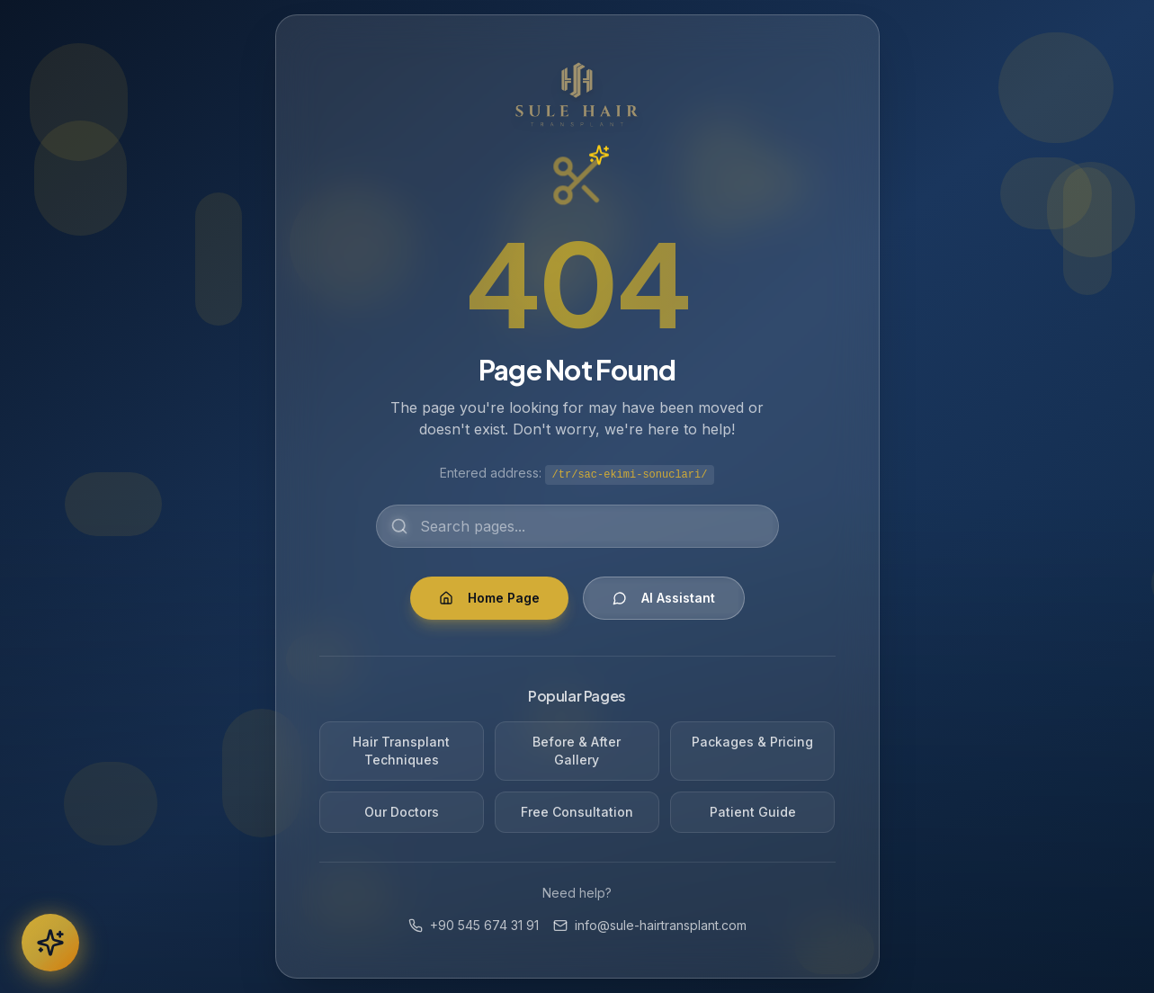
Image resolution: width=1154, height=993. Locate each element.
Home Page (489, 597)
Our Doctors (401, 811)
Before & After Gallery (576, 750)
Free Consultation (577, 811)
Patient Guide (753, 811)
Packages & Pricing (752, 741)
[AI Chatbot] (50, 942)
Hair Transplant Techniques (401, 750)
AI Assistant (664, 597)
